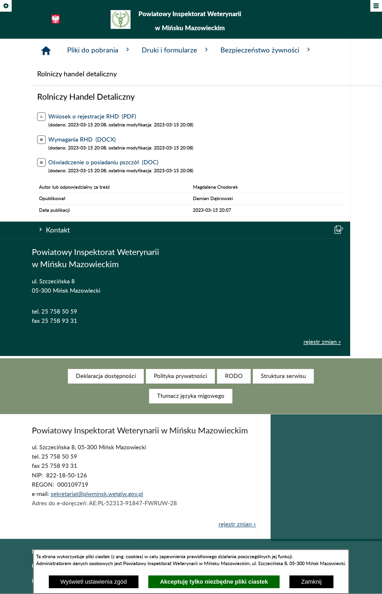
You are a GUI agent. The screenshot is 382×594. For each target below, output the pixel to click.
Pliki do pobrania (99, 184)
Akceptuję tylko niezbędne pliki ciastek (214, 581)
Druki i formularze (176, 184)
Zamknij (311, 581)
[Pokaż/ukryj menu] (376, 6)
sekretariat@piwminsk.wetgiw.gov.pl (97, 499)
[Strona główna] (46, 185)
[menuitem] (106, 381)
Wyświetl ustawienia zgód (93, 581)
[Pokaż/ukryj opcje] (6, 6)
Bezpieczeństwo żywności (266, 184)
